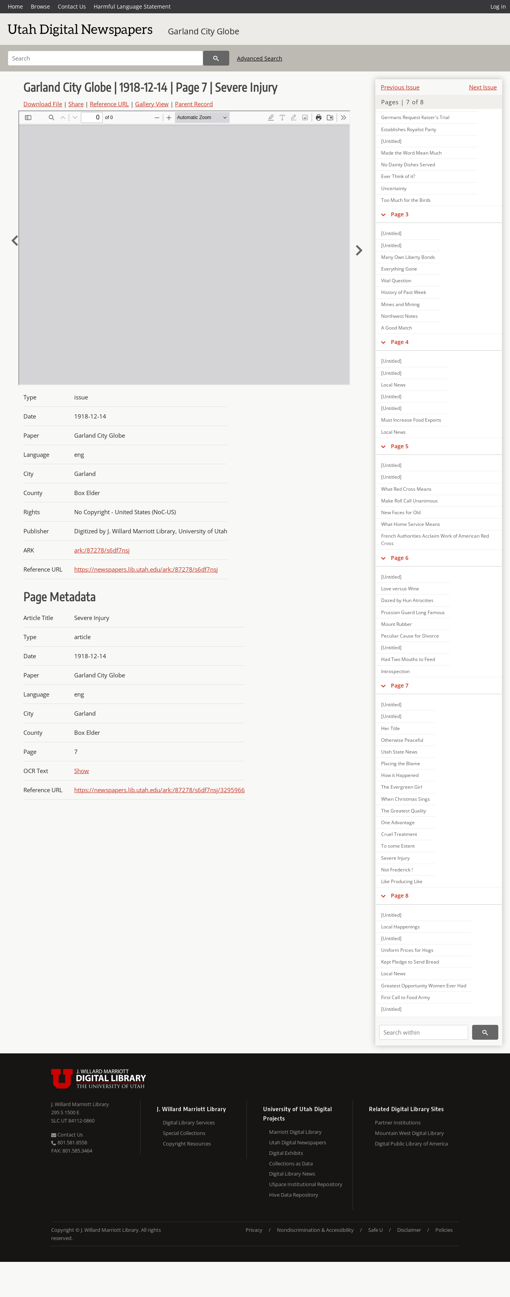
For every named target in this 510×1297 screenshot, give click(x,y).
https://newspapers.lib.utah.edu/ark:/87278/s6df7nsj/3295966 (159, 790)
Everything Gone (399, 268)
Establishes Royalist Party (408, 129)
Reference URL (109, 104)
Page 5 (399, 446)
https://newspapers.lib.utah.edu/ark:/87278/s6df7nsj (146, 569)
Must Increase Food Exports (411, 420)
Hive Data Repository (293, 1194)
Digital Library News (292, 1173)
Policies (444, 1229)
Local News (393, 384)
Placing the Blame (400, 763)
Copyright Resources (187, 1143)
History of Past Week (403, 292)
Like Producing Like (402, 881)
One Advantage (398, 822)
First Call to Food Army (405, 997)
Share (76, 104)
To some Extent (398, 846)
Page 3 (399, 214)
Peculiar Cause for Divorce (410, 635)
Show (81, 771)
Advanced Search (259, 58)
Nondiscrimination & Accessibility (315, 1229)
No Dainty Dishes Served (408, 164)
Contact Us (72, 6)
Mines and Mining (400, 304)
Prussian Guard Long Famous (413, 612)
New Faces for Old (401, 512)
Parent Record (194, 104)
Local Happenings (400, 926)
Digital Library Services (189, 1122)
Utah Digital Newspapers (297, 1142)
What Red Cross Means (406, 489)
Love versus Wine (400, 588)
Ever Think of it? (398, 176)
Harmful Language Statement (132, 6)
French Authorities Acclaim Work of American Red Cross (435, 540)
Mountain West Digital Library (409, 1133)
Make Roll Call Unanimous (409, 500)
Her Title (390, 728)
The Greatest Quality (403, 810)
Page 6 (399, 557)
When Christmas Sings (405, 799)
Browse (40, 6)
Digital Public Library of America (411, 1143)
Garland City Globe (203, 31)
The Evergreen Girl (401, 787)
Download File (42, 104)
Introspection (395, 671)
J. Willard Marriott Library (80, 1104)
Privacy (254, 1229)
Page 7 (399, 685)
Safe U (375, 1229)
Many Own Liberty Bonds (408, 257)
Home (15, 6)
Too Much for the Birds (406, 200)
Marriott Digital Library (295, 1131)
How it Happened (400, 775)
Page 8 (399, 895)
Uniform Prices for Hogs (407, 950)
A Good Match (396, 327)
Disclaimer (409, 1229)
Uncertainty (394, 188)
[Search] (105, 58)
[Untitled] (391, 141)
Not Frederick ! (397, 869)
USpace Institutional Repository (305, 1184)
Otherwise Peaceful (402, 740)
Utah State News (399, 751)
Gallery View (152, 104)
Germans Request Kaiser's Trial (415, 117)
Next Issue (483, 87)
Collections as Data (291, 1163)
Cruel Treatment (399, 834)
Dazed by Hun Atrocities (407, 600)
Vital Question (396, 280)
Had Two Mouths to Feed (408, 659)
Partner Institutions (398, 1122)
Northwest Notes (399, 316)
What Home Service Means (410, 524)
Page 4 (399, 342)
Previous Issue (400, 87)
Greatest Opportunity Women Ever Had (423, 985)
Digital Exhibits (286, 1152)
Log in (498, 6)
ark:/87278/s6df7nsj (102, 550)
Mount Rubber (396, 624)
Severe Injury (395, 858)
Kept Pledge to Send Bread (410, 961)
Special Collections (184, 1133)
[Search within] (423, 1032)
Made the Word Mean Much (411, 153)
